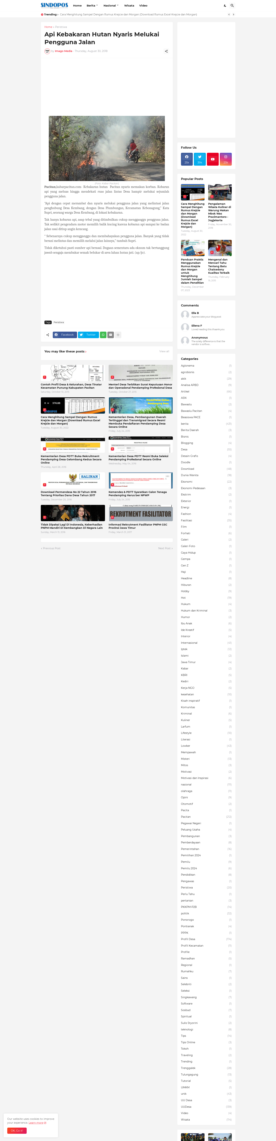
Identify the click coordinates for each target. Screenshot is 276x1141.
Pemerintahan (206, 849)
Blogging (206, 443)
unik (206, 1094)
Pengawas (206, 881)
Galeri (206, 540)
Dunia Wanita (206, 475)
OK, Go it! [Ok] (17, 1130)
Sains (206, 978)
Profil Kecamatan (206, 946)
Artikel (206, 392)
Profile (206, 952)
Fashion (206, 514)
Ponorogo (206, 920)
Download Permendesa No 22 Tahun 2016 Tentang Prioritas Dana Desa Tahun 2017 (68, 493)
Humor (206, 617)
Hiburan (206, 585)
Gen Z (206, 566)
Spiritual (206, 1016)
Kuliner (206, 720)
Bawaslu (206, 404)
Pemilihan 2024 (206, 855)
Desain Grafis (206, 456)
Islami (206, 656)
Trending (206, 1062)
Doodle (206, 462)
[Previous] (229, 14)
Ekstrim (206, 495)
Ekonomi (206, 482)
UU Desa (206, 1100)
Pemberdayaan (206, 842)
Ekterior (206, 501)
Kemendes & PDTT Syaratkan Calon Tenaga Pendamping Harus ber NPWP (138, 493)
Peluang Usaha (206, 830)
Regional (206, 965)
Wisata (129, 5)
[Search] (232, 6)
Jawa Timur (206, 662)
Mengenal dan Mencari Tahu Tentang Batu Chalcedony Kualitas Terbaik (219, 266)
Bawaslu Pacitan (206, 411)
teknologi (206, 1029)
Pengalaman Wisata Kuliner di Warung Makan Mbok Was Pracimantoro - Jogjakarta (219, 212)
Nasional (110, 5)
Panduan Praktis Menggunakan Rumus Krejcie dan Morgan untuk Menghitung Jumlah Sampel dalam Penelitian (192, 271)
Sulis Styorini (206, 1023)
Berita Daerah (206, 430)
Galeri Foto (206, 546)
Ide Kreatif (206, 630)
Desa (206, 449)
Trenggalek (206, 1068)
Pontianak (206, 926)
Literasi (206, 739)
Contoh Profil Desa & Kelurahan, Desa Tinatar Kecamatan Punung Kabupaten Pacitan (71, 386)
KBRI (206, 675)
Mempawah (206, 752)
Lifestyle (206, 733)
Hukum (206, 604)
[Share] (166, 51)
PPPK (206, 933)
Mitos (206, 765)
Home (77, 5)
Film (206, 527)
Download (206, 469)
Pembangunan (206, 836)
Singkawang (206, 997)
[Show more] (118, 335)
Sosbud (206, 1010)
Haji (206, 572)
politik (206, 913)
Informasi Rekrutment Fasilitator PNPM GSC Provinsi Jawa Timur (138, 526)
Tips (206, 1036)
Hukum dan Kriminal (206, 611)
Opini (206, 797)
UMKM (206, 1087)
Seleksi (206, 991)
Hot (206, 598)
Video (143, 5)
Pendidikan (206, 875)
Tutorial (206, 1081)
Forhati (206, 533)
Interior (206, 636)
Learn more (36, 1122)
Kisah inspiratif (206, 701)
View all (164, 351)
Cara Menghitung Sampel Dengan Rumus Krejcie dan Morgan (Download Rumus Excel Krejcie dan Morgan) (128, 14)
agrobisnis (206, 372)
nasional (206, 785)
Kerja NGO (206, 688)
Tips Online (206, 1042)
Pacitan (206, 817)
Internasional (206, 643)
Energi (206, 507)
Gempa (206, 559)
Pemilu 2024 (206, 868)
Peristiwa (61, 27)
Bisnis (206, 437)
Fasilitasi (206, 520)
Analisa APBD (206, 385)
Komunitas (206, 707)
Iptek (206, 649)
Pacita (206, 810)
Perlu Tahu (206, 894)
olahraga (206, 791)
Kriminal (206, 714)
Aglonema (206, 366)
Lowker (206, 746)
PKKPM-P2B (206, 907)
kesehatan (206, 694)
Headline (206, 578)
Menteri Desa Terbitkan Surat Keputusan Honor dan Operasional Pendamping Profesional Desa (140, 386)
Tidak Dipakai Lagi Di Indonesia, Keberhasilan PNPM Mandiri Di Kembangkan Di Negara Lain (72, 526)
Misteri (206, 759)
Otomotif (206, 804)
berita (206, 424)
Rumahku (206, 971)
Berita (91, 5)
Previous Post (52, 548)
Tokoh (206, 1049)
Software (206, 1004)
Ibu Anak (206, 623)
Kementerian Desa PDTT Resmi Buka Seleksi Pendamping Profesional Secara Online (138, 458)
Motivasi (206, 772)
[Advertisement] (106, 87)
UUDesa (206, 1107)
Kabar (206, 669)
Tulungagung (206, 1075)
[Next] (233, 14)
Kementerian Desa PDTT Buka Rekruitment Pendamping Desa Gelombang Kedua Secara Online (71, 459)
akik (206, 379)
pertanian (206, 901)
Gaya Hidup (206, 553)
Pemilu (206, 862)
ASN (206, 398)
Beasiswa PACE (206, 417)
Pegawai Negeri (206, 823)
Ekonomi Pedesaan (206, 488)
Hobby (206, 591)
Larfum (206, 727)
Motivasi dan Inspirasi (206, 778)
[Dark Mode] (225, 6)
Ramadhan (206, 959)
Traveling (206, 1055)
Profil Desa (206, 939)
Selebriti (206, 984)
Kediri (206, 681)
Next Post (164, 548)
